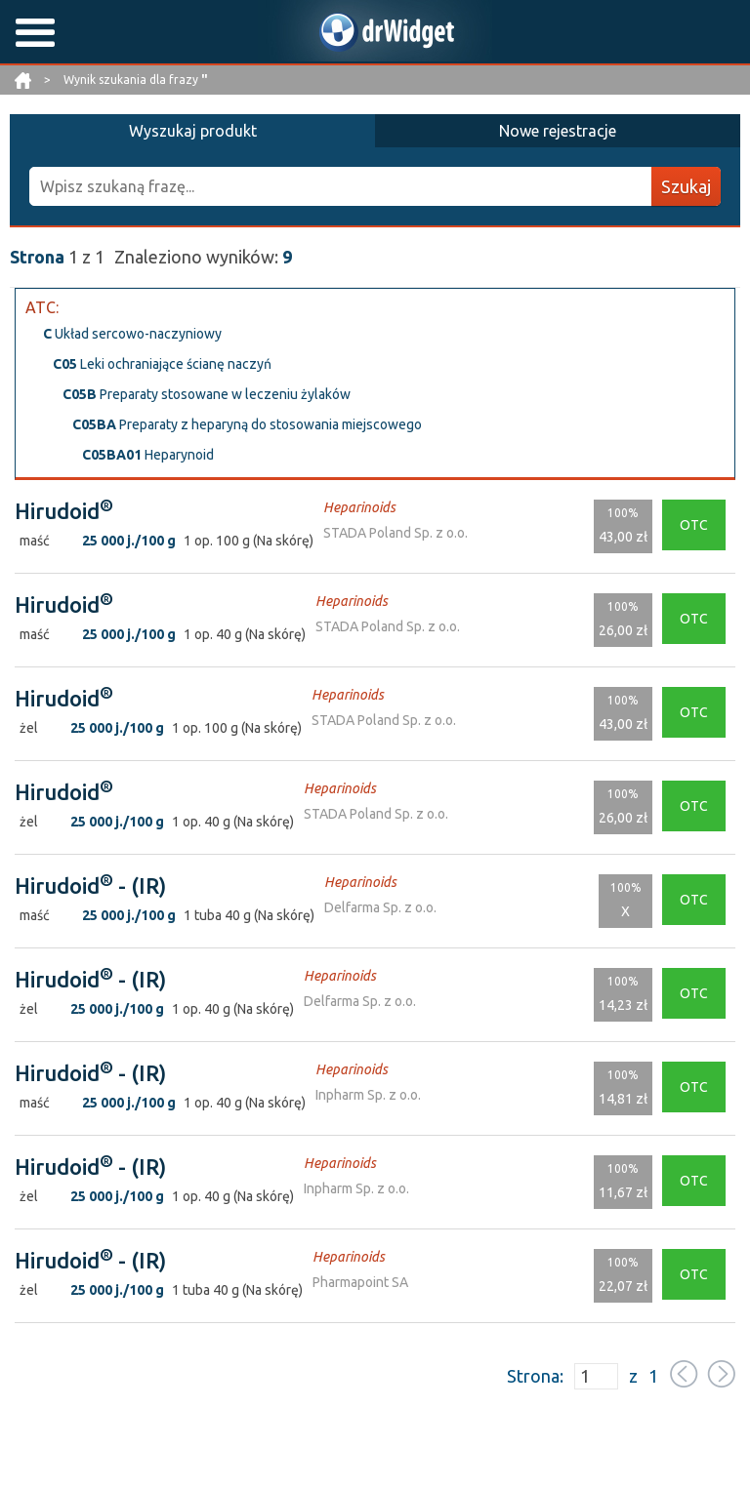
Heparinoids (359, 507)
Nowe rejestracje (557, 131)
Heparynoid (148, 455)
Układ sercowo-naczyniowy (132, 334)
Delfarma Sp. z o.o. (380, 907)
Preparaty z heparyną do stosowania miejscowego (247, 424)
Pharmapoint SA (360, 1282)
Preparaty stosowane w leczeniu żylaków (206, 394)
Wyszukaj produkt (193, 131)
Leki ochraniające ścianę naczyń (162, 364)
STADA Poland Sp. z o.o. (395, 533)
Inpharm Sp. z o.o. (368, 1095)
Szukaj (686, 186)
